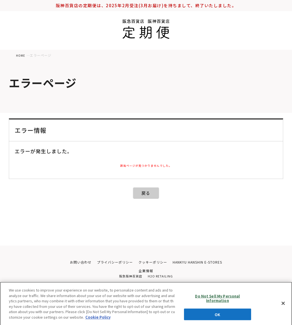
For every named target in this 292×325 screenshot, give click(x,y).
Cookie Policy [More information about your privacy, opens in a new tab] (98, 319)
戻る (146, 193)
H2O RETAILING (161, 277)
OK (217, 316)
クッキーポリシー (152, 262)
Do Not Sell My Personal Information (217, 300)
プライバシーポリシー (112, 262)
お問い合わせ (76, 262)
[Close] (283, 306)
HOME (21, 55)
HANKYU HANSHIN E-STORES (200, 262)
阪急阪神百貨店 (129, 277)
